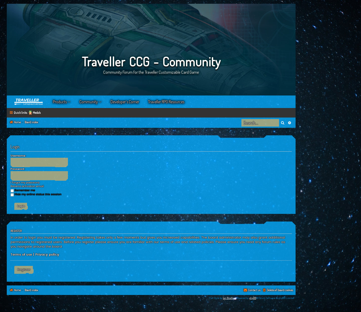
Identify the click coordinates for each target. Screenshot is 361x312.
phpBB (252, 298)
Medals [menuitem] (37, 113)
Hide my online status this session (36, 194)
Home (29, 102)
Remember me (23, 190)
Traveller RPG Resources (166, 101)
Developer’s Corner (125, 101)
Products (60, 101)
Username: (18, 155)
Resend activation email (27, 186)
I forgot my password (25, 182)
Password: (18, 169)
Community (88, 101)
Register (24, 269)
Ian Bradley (229, 298)
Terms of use (21, 254)
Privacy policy (47, 254)
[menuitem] (277, 290)
